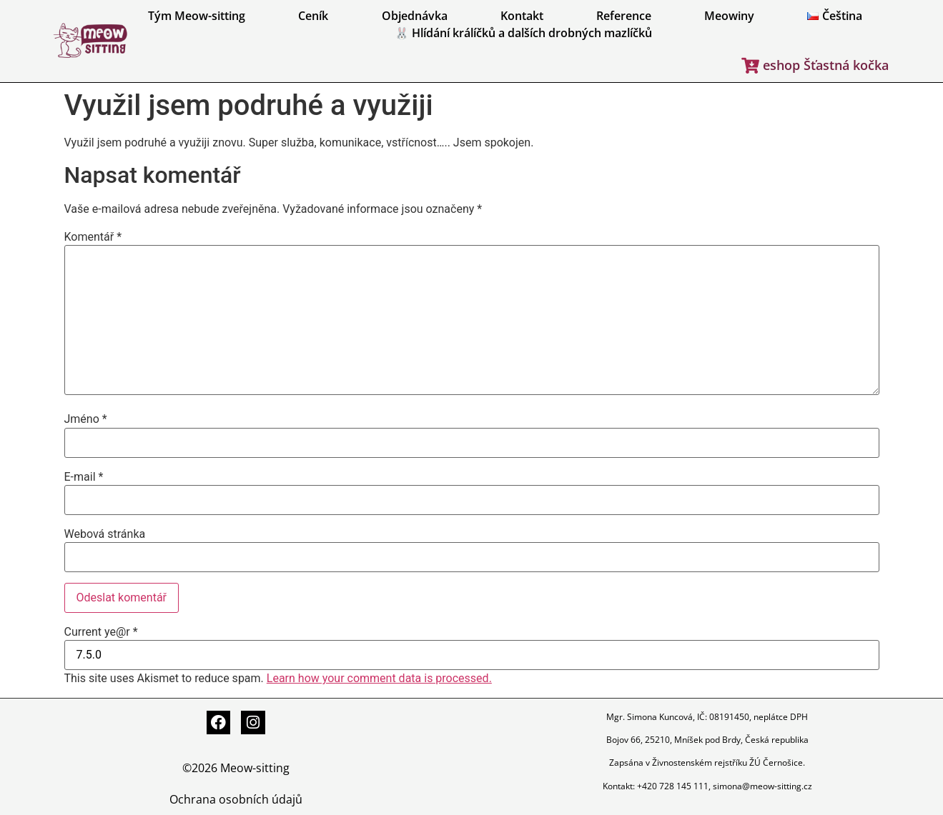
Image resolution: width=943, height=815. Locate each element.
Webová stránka (105, 534)
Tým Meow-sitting (196, 16)
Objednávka (415, 16)
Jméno (85, 419)
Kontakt (521, 16)
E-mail (84, 477)
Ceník (313, 16)
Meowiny (729, 16)
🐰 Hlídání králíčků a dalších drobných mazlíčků (523, 33)
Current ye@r (101, 632)
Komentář (93, 237)
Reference (623, 16)
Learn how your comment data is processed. (379, 678)
